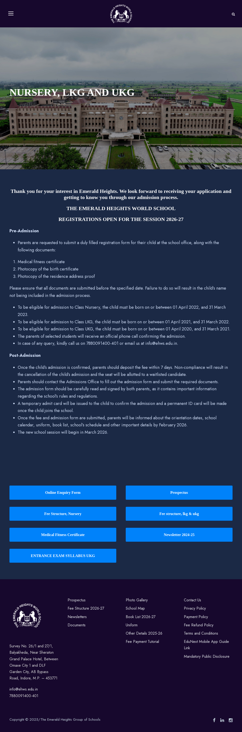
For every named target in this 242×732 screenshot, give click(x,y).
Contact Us (192, 600)
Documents (77, 625)
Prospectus (77, 600)
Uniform (132, 625)
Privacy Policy (195, 608)
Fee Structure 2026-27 (86, 608)
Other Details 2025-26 (144, 633)
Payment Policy (196, 617)
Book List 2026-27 (141, 617)
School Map (135, 608)
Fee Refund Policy (198, 625)
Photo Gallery (137, 600)
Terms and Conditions (201, 633)
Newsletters (77, 617)
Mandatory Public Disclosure (206, 656)
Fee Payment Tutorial (142, 641)
